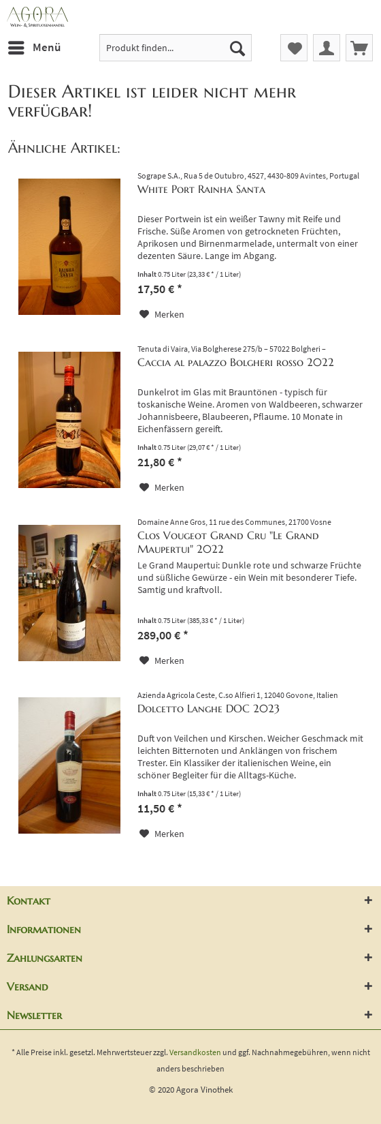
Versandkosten (195, 1052)
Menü (34, 46)
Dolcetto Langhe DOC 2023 (208, 708)
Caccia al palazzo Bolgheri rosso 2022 (235, 362)
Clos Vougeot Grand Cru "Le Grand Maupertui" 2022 (228, 542)
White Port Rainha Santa (201, 189)
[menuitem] (33, 47)
